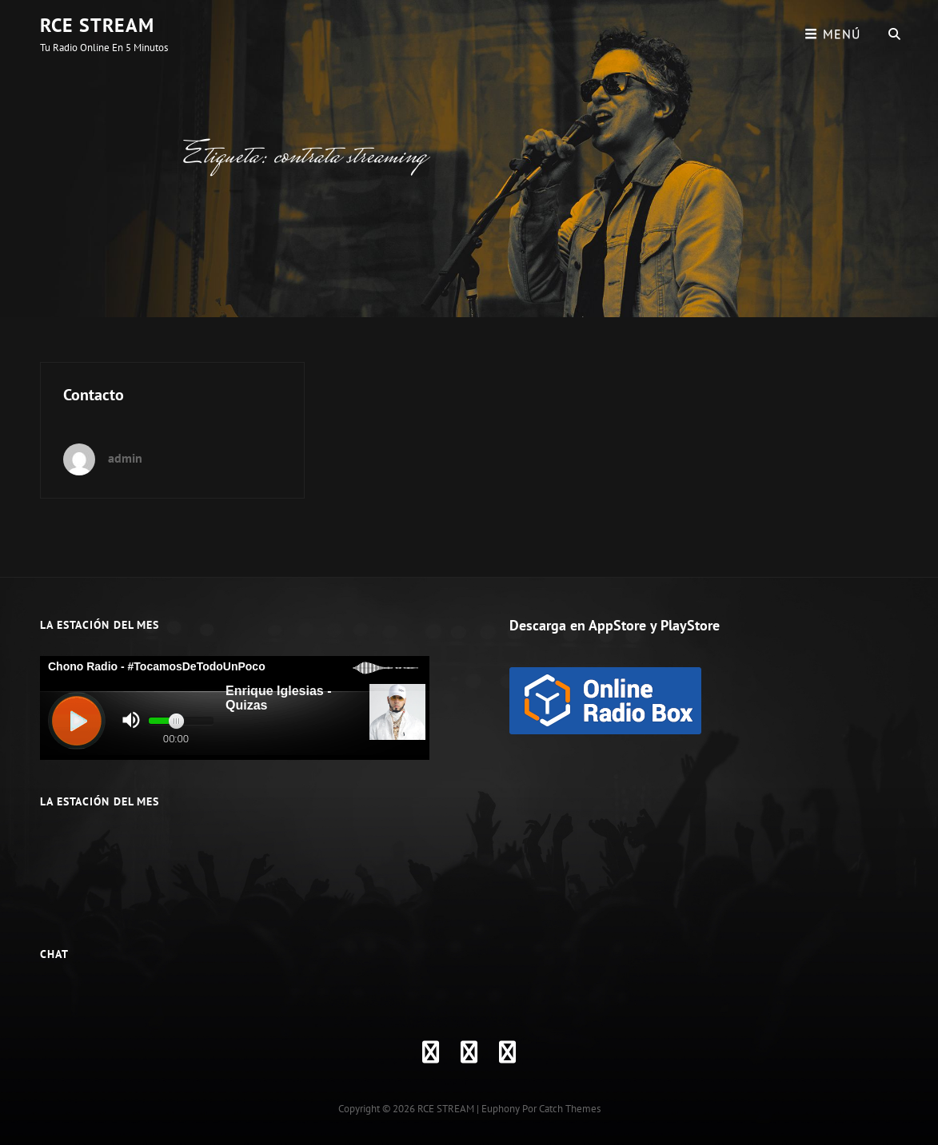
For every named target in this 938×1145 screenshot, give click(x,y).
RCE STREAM (97, 25)
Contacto (93, 394)
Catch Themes (570, 1108)
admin (125, 458)
